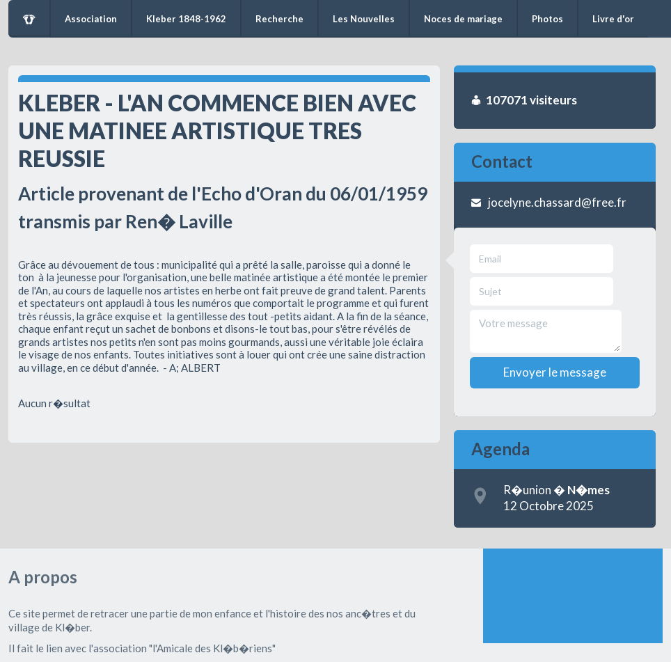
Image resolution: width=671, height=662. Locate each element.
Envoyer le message (554, 372)
